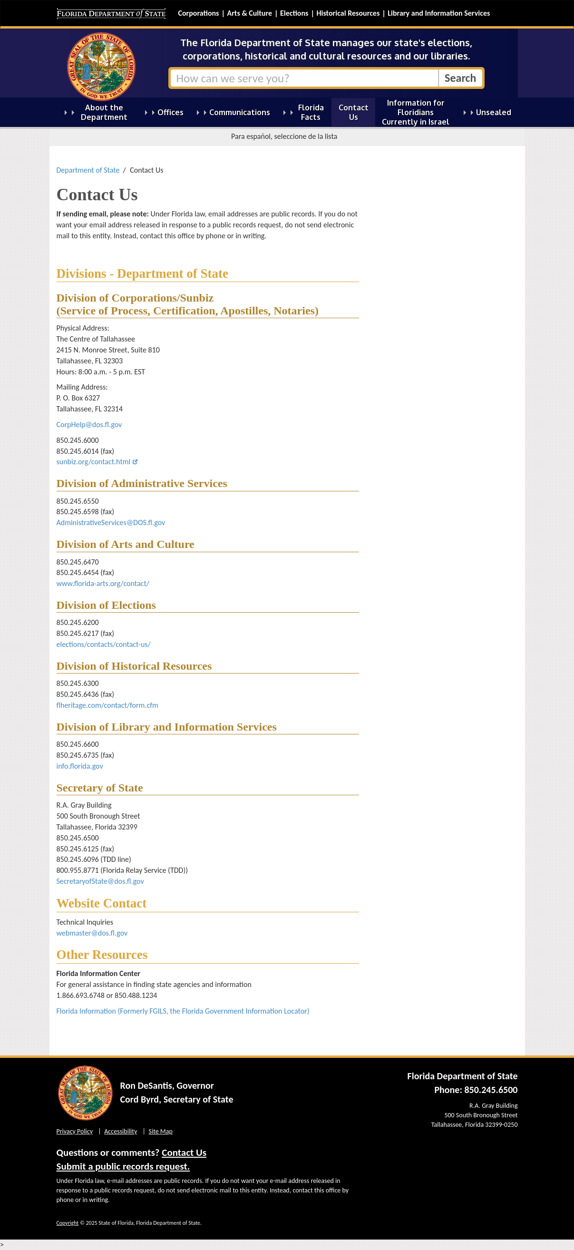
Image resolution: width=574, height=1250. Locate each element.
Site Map (161, 1131)
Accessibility (120, 1131)
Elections (294, 13)
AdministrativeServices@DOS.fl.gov (111, 522)
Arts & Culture (249, 13)
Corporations (198, 13)
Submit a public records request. (123, 1166)
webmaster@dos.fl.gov (92, 933)
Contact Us (184, 1152)
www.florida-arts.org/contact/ (103, 583)
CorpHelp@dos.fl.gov (89, 424)
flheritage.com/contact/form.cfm (107, 705)
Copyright (68, 1223)
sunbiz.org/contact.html (94, 461)
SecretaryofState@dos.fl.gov (100, 881)
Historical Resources (347, 13)
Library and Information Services (439, 13)
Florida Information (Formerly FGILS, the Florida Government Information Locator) (183, 1011)
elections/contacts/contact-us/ (104, 644)
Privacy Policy (75, 1131)
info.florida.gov (81, 766)
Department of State (88, 170)
